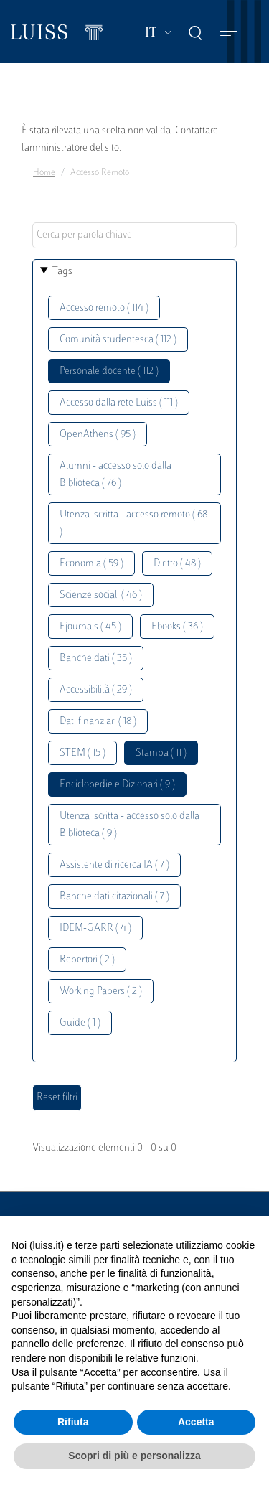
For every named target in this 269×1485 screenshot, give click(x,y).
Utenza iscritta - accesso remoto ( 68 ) (133, 524)
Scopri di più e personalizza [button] (134, 1455)
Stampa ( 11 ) (161, 753)
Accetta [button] (196, 1422)
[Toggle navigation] (228, 32)
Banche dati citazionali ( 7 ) (114, 896)
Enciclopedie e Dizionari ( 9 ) (117, 784)
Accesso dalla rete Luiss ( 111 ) (119, 403)
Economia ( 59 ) (91, 563)
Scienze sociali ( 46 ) (101, 595)
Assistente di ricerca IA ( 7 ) (114, 865)
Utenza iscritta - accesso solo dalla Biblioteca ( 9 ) (129, 825)
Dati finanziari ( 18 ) (98, 721)
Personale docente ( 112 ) (109, 371)
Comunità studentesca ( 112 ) (118, 339)
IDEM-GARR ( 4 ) (95, 928)
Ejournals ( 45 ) (90, 627)
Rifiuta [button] (73, 1422)
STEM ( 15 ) (82, 753)
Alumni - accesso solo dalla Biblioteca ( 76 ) (115, 475)
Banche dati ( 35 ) (96, 658)
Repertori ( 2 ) (87, 960)
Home (44, 173)
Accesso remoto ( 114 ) (104, 308)
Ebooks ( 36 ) (177, 627)
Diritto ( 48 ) (177, 563)
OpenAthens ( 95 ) (98, 434)
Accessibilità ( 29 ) (96, 690)
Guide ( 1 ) (80, 1023)
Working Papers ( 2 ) (101, 991)
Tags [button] (62, 271)
